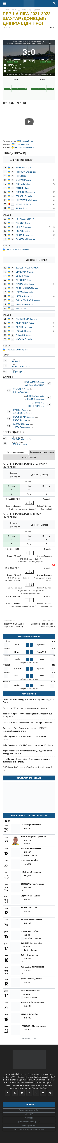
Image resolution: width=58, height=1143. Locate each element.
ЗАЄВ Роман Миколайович (18, 250)
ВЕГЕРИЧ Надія (22, 188)
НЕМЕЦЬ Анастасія (24, 304)
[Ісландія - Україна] (29, 659)
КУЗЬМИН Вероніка (25, 331)
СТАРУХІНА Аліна (24, 180)
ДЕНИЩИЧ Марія (23, 168)
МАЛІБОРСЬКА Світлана (26, 319)
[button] (4, 3)
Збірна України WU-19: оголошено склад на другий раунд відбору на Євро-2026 (27, 752)
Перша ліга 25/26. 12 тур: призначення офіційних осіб (26, 708)
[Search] (54, 3)
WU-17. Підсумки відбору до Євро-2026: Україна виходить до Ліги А (29, 700)
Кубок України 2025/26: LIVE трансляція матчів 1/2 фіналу (28, 745)
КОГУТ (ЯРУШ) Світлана (26, 200)
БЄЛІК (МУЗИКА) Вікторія (27, 288)
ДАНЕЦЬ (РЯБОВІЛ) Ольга (27, 268)
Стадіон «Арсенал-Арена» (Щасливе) (21, 43)
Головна (6, 10)
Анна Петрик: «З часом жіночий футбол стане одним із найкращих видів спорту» (26, 760)
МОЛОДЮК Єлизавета (26, 192)
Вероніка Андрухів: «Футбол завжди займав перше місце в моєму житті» (28, 715)
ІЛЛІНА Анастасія (23, 227)
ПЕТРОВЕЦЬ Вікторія (25, 219)
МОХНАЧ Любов (23, 184)
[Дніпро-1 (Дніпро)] (45, 54)
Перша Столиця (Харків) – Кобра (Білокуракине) (15, 625)
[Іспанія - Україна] (29, 676)
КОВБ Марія (21, 176)
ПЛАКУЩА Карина (24, 335)
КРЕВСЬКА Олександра (26, 172)
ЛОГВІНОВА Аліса (23, 280)
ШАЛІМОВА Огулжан (25, 272)
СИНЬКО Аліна (22, 276)
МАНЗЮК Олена (23, 223)
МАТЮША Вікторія (24, 339)
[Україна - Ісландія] (29, 685)
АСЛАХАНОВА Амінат (25, 323)
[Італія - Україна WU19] (29, 643)
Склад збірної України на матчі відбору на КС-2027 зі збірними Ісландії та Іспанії (25, 729)
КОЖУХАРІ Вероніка (24, 204)
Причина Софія (26, 141)
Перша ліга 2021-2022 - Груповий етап (27, 41)
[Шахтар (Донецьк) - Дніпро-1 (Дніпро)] (29, 504)
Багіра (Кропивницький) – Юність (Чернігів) (43, 625)
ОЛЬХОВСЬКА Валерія (25, 239)
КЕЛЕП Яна (21, 308)
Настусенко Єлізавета (24, 147)
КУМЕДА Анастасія (24, 292)
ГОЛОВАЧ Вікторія (24, 196)
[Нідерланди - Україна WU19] (29, 667)
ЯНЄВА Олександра (24, 235)
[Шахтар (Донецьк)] (12, 54)
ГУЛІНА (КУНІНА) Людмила (28, 300)
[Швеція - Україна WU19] (29, 650)
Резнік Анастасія (21, 144)
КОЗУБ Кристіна (23, 231)
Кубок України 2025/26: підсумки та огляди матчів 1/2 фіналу (26, 737)
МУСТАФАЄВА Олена (25, 284)
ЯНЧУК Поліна (22, 208)
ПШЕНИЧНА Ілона (24, 327)
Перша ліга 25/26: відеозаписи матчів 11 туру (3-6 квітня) (27, 723)
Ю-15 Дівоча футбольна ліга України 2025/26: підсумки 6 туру (27, 768)
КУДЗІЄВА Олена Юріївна (18, 350)
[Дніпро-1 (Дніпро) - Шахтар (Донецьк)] (29, 557)
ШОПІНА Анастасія (24, 296)
